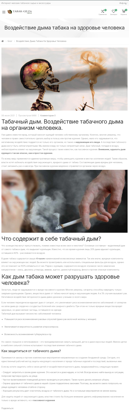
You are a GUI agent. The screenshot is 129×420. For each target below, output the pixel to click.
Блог (10, 41)
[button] (124, 12)
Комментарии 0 (48, 115)
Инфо (121, 3)
